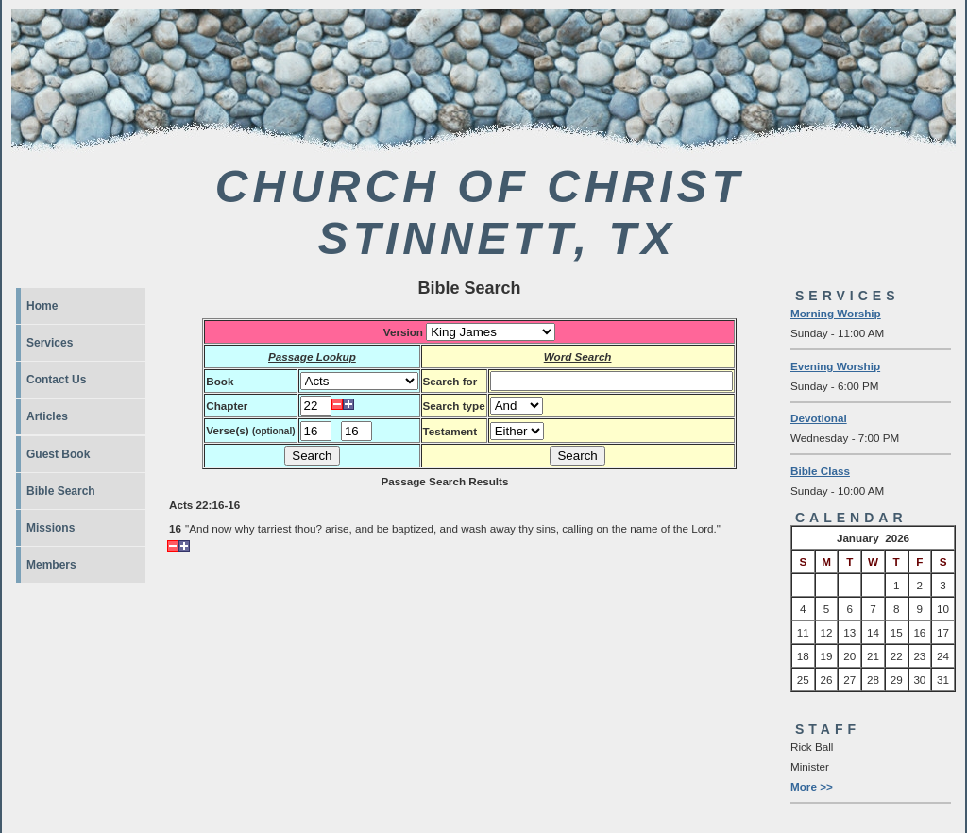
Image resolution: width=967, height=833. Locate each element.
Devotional (818, 418)
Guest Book (58, 454)
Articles (47, 416)
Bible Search (60, 491)
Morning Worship (835, 313)
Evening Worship (835, 366)
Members (51, 564)
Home (42, 306)
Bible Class (820, 471)
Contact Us (56, 379)
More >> (811, 786)
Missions (50, 528)
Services (49, 342)
